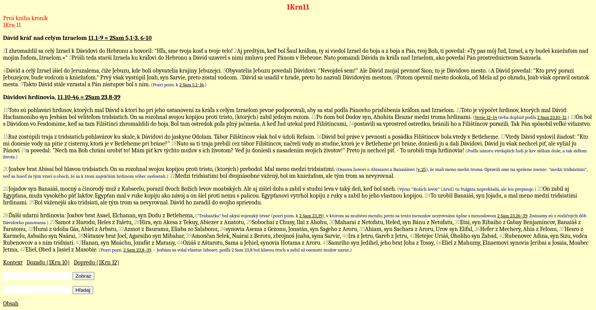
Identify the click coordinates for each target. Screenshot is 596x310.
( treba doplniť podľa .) (521, 117)
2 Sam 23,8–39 (137, 250)
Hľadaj (83, 290)
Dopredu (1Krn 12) (96, 262)
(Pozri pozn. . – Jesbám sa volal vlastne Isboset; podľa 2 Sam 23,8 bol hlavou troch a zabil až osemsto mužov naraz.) (225, 250)
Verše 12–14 (486, 117)
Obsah (11, 303)
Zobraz (83, 276)
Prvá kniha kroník (25, 18)
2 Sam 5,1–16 (191, 84)
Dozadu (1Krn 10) (48, 262)
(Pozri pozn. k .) (178, 84)
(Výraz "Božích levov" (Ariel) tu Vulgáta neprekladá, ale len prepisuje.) (466, 189)
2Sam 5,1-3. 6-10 (130, 38)
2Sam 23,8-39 (102, 97)
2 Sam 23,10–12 (551, 117)
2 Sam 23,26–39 (512, 215)
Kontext (12, 262)
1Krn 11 (12, 25)
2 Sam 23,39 (311, 215)
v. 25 (422, 169)
